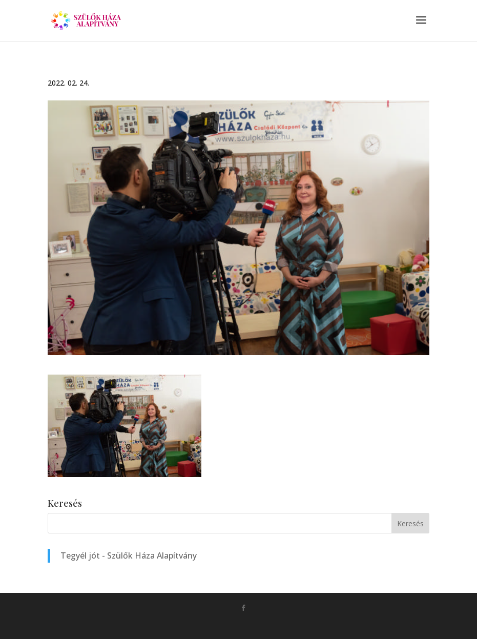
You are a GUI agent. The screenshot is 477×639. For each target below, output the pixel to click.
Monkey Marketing (253, 624)
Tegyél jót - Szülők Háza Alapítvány (128, 555)
